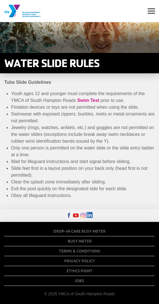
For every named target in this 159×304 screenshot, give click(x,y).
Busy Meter (80, 241)
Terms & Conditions (79, 251)
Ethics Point (79, 270)
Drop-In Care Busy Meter (79, 231)
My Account (138, 11)
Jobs (79, 280)
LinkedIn (90, 215)
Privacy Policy (79, 261)
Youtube (76, 215)
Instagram (83, 215)
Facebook (68, 215)
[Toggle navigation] (151, 11)
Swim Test (88, 100)
